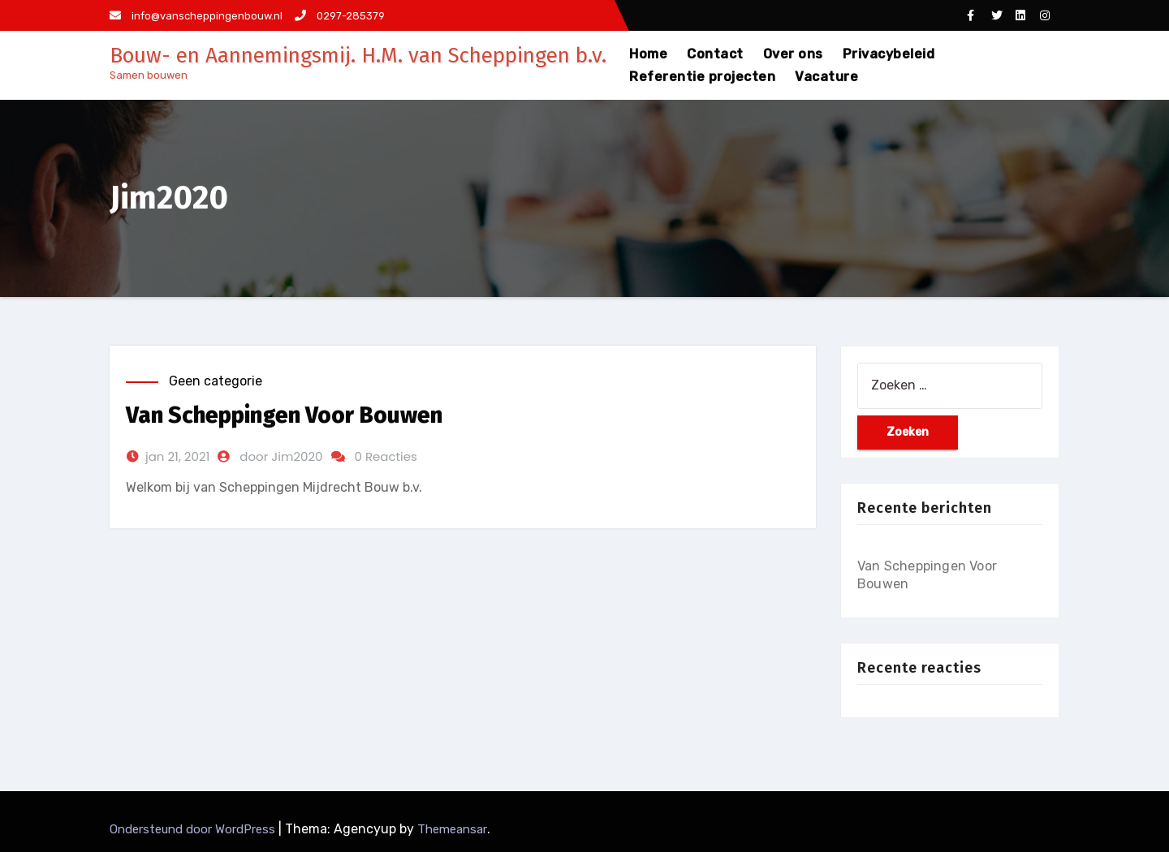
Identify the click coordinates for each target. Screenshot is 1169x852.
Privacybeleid (889, 54)
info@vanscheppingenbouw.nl (196, 16)
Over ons (793, 54)
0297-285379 (340, 16)
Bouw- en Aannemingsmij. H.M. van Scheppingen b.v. (358, 55)
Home (648, 54)
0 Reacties (386, 456)
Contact (715, 54)
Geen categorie (215, 381)
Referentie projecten (702, 76)
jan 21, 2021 (177, 456)
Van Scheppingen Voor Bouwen (284, 415)
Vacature (826, 76)
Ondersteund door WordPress (194, 829)
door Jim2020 (280, 456)
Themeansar (452, 829)
